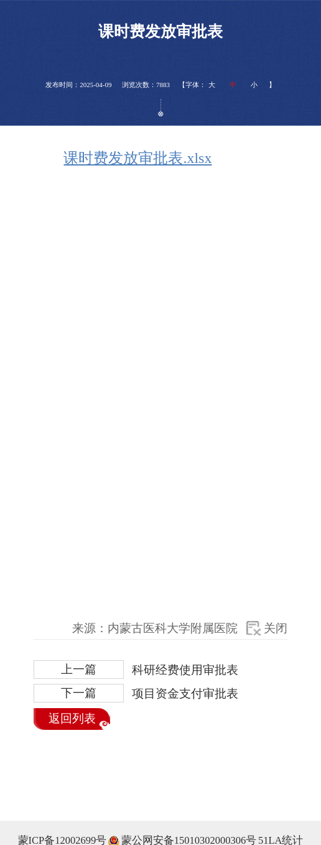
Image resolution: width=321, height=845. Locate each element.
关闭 (275, 628)
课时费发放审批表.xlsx (137, 158)
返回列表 (72, 718)
